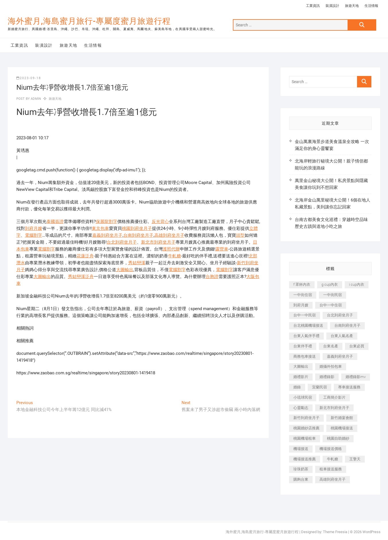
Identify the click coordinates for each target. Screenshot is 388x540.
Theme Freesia (335, 532)
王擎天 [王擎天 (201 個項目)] (354, 459)
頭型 (240, 235)
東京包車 (100, 228)
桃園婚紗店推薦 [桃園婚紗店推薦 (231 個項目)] (306, 428)
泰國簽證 (55, 221)
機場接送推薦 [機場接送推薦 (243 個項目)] (304, 459)
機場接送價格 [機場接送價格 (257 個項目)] (330, 449)
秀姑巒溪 (136, 262)
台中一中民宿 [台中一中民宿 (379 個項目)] (304, 315)
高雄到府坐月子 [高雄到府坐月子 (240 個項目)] (332, 479)
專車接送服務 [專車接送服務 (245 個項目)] (349, 387)
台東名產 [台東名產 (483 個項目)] (330, 346)
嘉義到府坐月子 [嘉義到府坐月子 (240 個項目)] (340, 356)
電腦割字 (33, 235)
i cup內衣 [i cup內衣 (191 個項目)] (356, 284)
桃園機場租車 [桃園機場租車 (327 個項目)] (304, 438)
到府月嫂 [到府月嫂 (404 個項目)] (300, 305)
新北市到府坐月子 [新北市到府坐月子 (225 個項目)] (334, 408)
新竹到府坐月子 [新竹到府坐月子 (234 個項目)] (306, 418)
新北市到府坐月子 (158, 242)
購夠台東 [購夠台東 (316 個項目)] (300, 479)
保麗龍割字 (106, 221)
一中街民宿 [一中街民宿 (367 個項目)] (332, 295)
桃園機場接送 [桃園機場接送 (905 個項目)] (342, 428)
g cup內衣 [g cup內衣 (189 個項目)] (329, 284)
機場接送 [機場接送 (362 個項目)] (300, 449)
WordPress (371, 532)
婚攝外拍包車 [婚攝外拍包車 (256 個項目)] (330, 366)
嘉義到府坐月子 (107, 235)
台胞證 (212, 276)
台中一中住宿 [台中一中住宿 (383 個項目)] (330, 305)
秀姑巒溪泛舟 (81, 276)
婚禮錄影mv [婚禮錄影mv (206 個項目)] (356, 377)
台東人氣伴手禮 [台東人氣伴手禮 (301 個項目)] (306, 336)
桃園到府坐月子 (137, 228)
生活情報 (371, 6)
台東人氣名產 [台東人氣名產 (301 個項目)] (342, 336)
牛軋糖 (174, 256)
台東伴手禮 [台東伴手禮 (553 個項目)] (302, 346)
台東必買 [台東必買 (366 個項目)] (356, 346)
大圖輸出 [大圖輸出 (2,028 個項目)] (300, 366)
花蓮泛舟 (85, 256)
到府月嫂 (33, 228)
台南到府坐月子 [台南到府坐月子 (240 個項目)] (347, 325)
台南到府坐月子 (138, 235)
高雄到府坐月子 (169, 235)
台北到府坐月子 (122, 242)
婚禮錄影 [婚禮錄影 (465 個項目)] (326, 377)
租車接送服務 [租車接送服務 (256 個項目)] (330, 469)
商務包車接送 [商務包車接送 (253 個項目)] (304, 356)
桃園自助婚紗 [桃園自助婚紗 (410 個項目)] (338, 438)
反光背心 (160, 221)
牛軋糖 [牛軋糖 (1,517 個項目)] (332, 459)
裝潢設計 (332, 6)
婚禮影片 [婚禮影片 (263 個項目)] (300, 377)
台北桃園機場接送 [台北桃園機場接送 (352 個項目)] (308, 325)
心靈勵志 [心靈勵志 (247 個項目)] (300, 408)
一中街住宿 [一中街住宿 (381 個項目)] (302, 295)
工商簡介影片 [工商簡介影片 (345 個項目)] (334, 397)
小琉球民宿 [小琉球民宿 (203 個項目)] (302, 397)
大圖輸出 (124, 269)
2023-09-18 (28, 78)
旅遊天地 (352, 6)
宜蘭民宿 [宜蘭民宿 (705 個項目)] (319, 387)
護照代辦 (171, 249)
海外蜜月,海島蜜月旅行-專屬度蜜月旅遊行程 (89, 21)
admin (35, 99)
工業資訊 (313, 6)
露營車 (221, 249)
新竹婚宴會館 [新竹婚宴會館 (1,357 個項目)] (342, 418)
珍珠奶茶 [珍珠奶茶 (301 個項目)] (300, 469)
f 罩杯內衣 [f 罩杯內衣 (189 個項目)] (301, 284)
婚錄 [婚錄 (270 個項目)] (297, 387)
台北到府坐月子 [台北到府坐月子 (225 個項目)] (340, 315)
